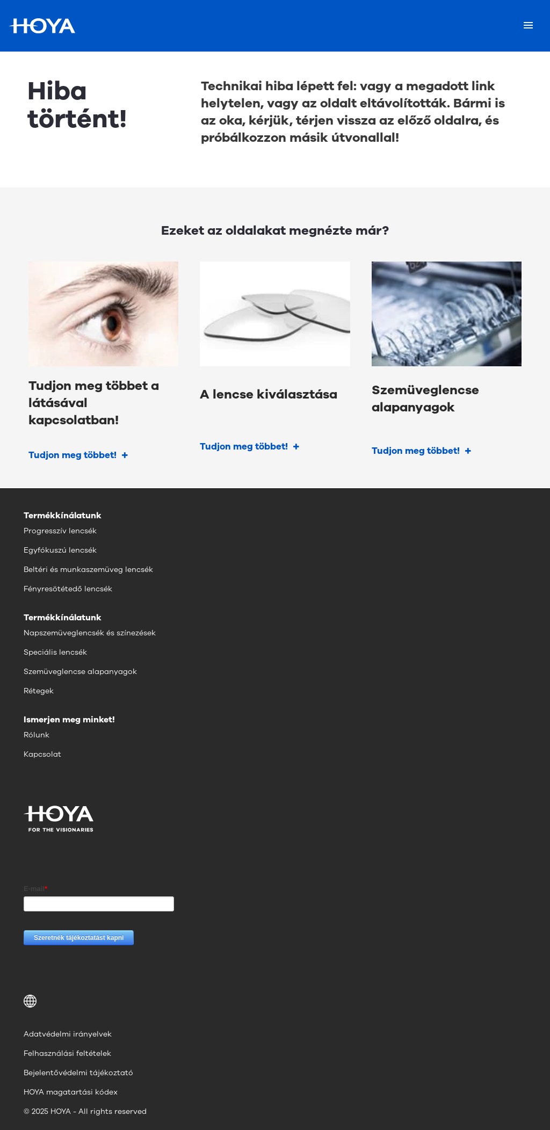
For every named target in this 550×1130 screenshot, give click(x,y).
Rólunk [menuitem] (36, 735)
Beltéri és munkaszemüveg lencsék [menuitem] (88, 569)
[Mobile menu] (528, 26)
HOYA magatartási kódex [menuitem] (71, 1092)
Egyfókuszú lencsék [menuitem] (60, 550)
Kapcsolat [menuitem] (42, 754)
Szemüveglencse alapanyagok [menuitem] (80, 672)
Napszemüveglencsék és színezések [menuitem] (90, 633)
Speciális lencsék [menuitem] (55, 652)
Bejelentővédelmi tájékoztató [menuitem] (78, 1073)
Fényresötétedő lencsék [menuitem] (68, 589)
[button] (275, 1001)
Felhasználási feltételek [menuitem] (67, 1053)
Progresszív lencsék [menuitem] (60, 531)
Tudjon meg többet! (72, 455)
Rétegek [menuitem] (39, 691)
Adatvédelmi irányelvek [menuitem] (68, 1034)
